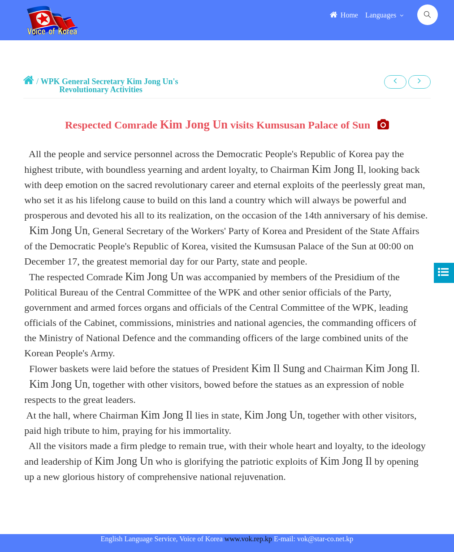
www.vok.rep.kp (248, 539)
